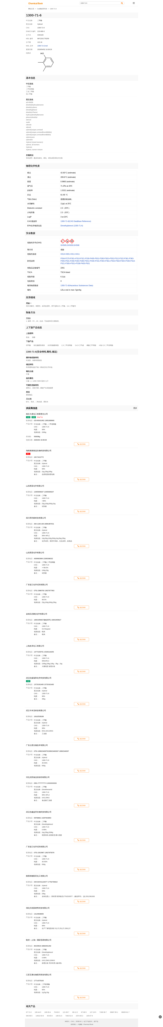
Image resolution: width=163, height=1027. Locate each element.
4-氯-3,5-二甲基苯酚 (106, 345)
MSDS (67, 1021)
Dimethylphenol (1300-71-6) (72, 226)
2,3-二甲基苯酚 (66, 345)
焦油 (27, 337)
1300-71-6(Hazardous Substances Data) (77, 285)
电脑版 (80, 1024)
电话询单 (83, 444)
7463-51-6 (69, 1016)
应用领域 (30, 297)
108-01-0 (59, 1016)
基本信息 (30, 78)
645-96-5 (29, 1016)
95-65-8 (49, 1016)
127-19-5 (93, 1012)
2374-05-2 (79, 1016)
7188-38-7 (103, 1012)
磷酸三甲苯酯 (91, 345)
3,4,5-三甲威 (79, 345)
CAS (72, 1021)
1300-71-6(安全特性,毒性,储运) (41, 351)
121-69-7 (66, 1012)
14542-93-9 (40, 1016)
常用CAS (79, 1021)
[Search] (102, 3)
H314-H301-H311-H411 (70, 254)
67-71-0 (28, 1012)
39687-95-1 (114, 1012)
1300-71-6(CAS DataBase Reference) (76, 221)
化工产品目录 (88, 1021)
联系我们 (73, 1024)
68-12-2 (75, 1012)
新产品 (96, 1021)
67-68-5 (83, 1012)
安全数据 (30, 233)
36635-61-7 (125, 1012)
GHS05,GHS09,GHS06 (70, 245)
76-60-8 (56, 1012)
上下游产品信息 (34, 327)
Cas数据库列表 (42, 9)
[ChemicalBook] (35, 3)
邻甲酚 (28, 345)
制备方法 (30, 312)
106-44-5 (38, 1012)
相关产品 (30, 1006)
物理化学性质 (33, 166)
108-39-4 (47, 1012)
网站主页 (31, 9)
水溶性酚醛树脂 (53, 345)
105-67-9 (89, 1016)
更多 (135, 408)
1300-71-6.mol (42, 46)
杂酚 (33, 337)
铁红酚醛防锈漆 (39, 345)
